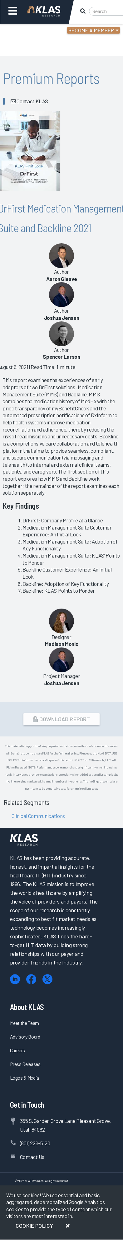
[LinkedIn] (15, 979)
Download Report (61, 719)
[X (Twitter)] (47, 979)
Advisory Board (25, 1036)
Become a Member (91, 30)
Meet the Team (24, 1023)
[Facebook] (31, 979)
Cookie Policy (34, 1225)
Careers (17, 1050)
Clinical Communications (38, 816)
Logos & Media (24, 1078)
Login (32, 31)
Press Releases (25, 1064)
